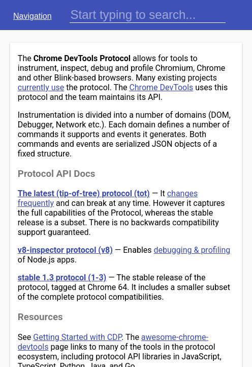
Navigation (32, 16)
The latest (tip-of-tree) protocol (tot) (84, 193)
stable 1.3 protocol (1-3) (62, 277)
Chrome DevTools (161, 87)
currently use (41, 87)
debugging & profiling (192, 250)
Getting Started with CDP (77, 337)
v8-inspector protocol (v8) (65, 250)
